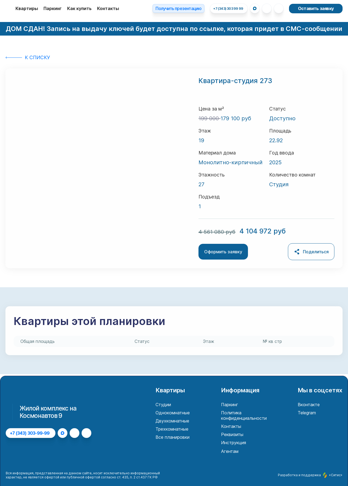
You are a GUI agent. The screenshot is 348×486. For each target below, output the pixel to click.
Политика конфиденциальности (244, 415)
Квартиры (26, 8)
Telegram (307, 412)
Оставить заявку (316, 8)
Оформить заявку (223, 251)
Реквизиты (232, 434)
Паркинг (53, 8)
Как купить (79, 8)
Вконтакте (309, 404)
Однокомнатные (173, 412)
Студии (163, 404)
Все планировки (172, 437)
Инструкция (233, 442)
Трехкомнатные (172, 429)
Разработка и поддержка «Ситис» (310, 475)
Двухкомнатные (172, 421)
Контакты (108, 8)
